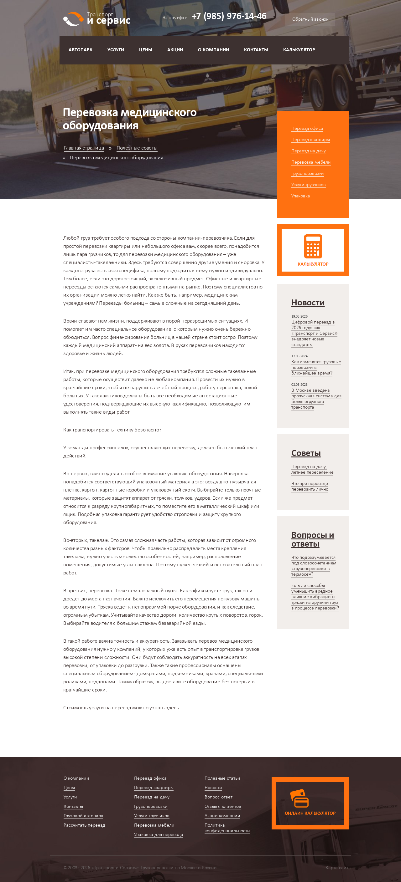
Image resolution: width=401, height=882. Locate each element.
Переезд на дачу (308, 151)
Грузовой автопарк (83, 815)
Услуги (115, 50)
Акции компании (222, 815)
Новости (213, 787)
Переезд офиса (307, 128)
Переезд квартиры (310, 139)
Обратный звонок (310, 19)
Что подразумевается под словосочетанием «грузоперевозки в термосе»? (313, 566)
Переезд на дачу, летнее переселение (312, 469)
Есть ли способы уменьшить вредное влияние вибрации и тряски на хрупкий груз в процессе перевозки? (315, 597)
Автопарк (80, 50)
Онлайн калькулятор (310, 813)
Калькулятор (299, 50)
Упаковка (300, 196)
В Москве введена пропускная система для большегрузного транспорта (316, 399)
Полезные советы (137, 148)
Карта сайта (338, 867)
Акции (175, 50)
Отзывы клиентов (223, 806)
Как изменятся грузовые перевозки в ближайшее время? (316, 367)
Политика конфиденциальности (227, 828)
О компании (213, 50)
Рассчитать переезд (84, 825)
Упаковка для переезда (158, 834)
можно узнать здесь (121, 708)
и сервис (108, 18)
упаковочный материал (163, 482)
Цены (145, 50)
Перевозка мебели (311, 162)
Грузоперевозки (307, 173)
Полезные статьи (222, 778)
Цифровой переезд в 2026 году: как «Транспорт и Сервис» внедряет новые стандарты (314, 333)
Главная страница (84, 148)
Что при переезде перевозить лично (309, 486)
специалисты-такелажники (94, 263)
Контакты (256, 50)
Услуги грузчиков (308, 184)
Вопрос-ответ (218, 797)
